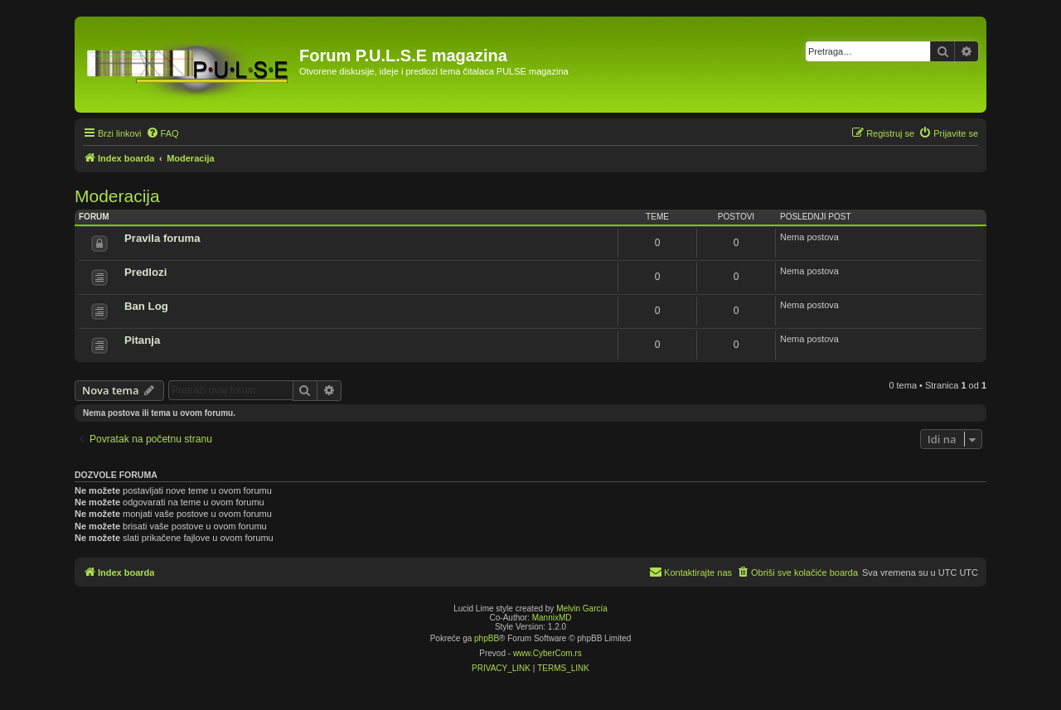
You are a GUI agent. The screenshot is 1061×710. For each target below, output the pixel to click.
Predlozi (145, 272)
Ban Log (146, 306)
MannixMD (552, 617)
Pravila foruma (162, 238)
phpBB (486, 638)
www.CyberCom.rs (547, 653)
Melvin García (582, 608)
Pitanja (142, 340)
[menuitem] (162, 133)
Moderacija (117, 195)
